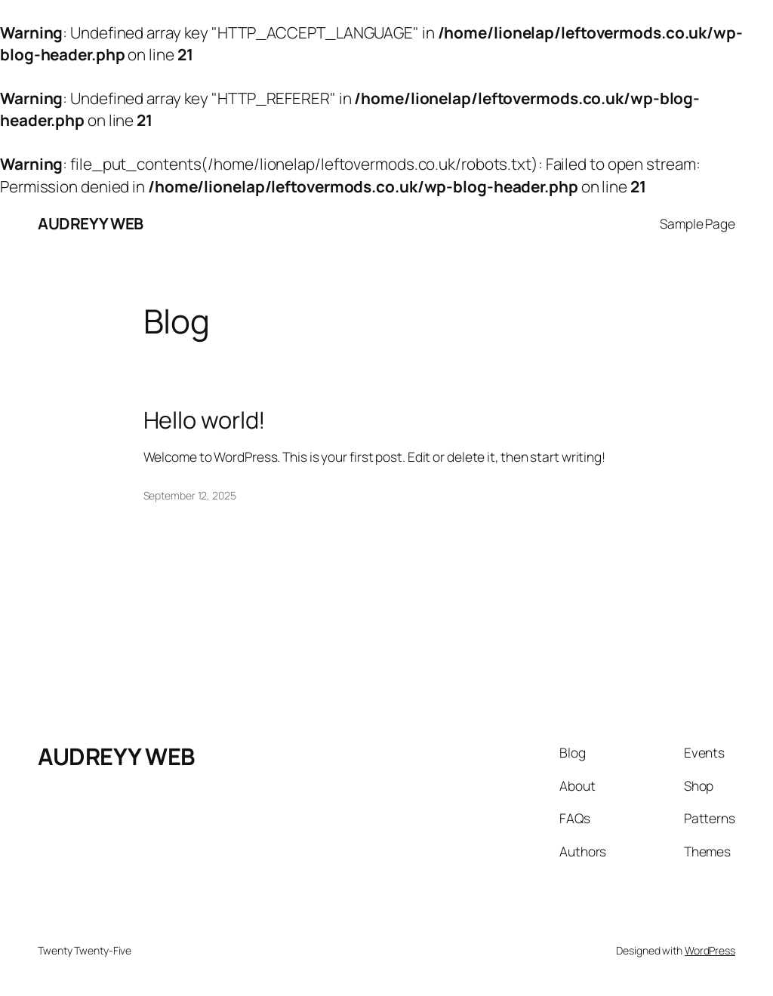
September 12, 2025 (189, 495)
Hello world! (204, 420)
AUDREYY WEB (90, 223)
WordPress (710, 950)
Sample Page (697, 223)
